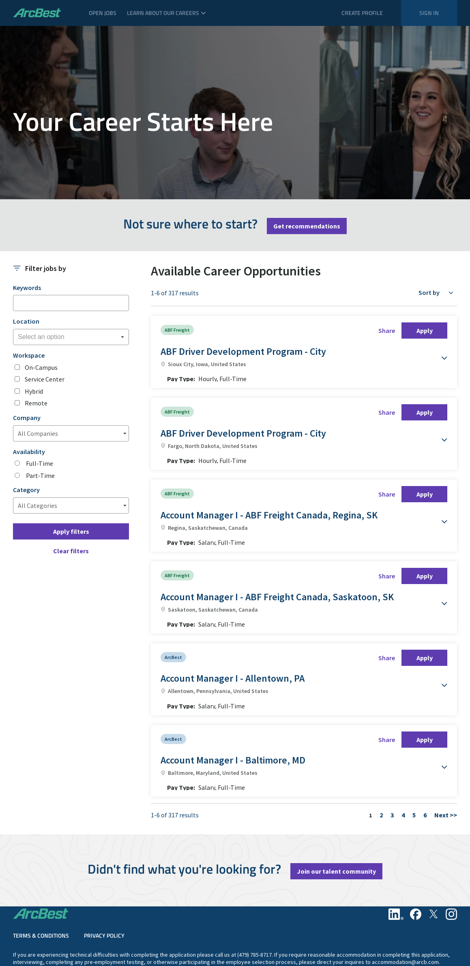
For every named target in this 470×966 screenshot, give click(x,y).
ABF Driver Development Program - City (243, 351)
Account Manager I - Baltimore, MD (233, 695)
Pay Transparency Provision (424, 952)
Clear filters (71, 551)
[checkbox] (17, 367)
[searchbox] (58, 337)
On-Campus (41, 367)
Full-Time (39, 463)
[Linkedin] (395, 836)
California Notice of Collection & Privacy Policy (68, 932)
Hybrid (34, 391)
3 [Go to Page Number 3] (392, 737)
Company (27, 418)
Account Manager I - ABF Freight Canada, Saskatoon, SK (277, 558)
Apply (424, 330)
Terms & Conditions (41, 858)
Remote (36, 403)
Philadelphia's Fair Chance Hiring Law (179, 932)
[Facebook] (415, 836)
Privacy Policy (104, 858)
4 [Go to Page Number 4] (403, 737)
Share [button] (386, 330)
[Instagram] (451, 836)
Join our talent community (336, 793)
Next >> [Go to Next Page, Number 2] (445, 737)
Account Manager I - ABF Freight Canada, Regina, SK (269, 489)
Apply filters (71, 531)
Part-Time (40, 476)
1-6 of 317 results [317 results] (175, 293)
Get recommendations (306, 226)
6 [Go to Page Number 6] (425, 737)
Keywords (27, 288)
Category (26, 490)
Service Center (44, 379)
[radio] (17, 463)
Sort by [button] (429, 292)
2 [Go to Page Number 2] (381, 737)
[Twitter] (433, 836)
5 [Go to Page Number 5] (414, 737)
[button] (439, 354)
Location (26, 321)
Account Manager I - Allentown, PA (233, 626)
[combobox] (71, 337)
